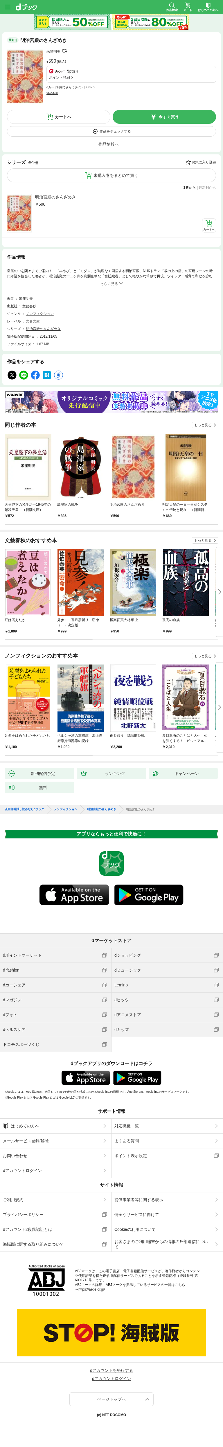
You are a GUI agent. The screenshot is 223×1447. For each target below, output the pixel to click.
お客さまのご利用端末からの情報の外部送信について (161, 1244)
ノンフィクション (40, 314)
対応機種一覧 (126, 1126)
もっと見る (203, 425)
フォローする (64, 51)
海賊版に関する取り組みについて (33, 1244)
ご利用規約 (13, 1199)
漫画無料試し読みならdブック (24, 809)
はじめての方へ (21, 1126)
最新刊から (207, 187)
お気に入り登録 (204, 162)
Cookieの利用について (135, 1229)
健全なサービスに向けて (136, 1214)
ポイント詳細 (59, 77)
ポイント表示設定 (130, 1155)
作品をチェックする (115, 131)
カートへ (63, 116)
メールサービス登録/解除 (26, 1140)
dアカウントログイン (22, 1170)
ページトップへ (111, 1399)
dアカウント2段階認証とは (27, 1229)
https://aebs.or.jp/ (91, 1289)
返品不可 (52, 93)
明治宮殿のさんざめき (55, 197)
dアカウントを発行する (111, 1370)
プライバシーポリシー (23, 1214)
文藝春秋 (29, 306)
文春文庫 (33, 321)
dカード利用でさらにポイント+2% (69, 87)
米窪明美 (53, 52)
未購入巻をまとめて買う (115, 175)
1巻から (190, 187)
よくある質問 (126, 1140)
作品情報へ (108, 144)
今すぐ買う (169, 116)
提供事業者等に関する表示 (138, 1199)
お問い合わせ (15, 1155)
